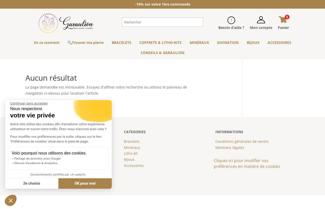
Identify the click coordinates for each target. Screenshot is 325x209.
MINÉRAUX (199, 42)
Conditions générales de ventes (242, 141)
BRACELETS (121, 42)
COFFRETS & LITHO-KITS (160, 42)
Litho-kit (131, 153)
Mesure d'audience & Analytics (35, 163)
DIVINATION (228, 42)
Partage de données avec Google (37, 158)
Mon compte (261, 27)
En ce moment (46, 42)
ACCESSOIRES (279, 42)
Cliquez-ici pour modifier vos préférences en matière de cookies (247, 163)
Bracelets (132, 141)
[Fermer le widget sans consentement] (29, 103)
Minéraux (132, 147)
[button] (11, 200)
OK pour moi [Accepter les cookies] (85, 183)
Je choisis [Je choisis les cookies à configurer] (31, 183)
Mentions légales (229, 147)
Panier (283, 27)
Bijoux (129, 159)
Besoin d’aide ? (231, 27)
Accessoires (134, 165)
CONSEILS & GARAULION (162, 52)
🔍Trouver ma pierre (86, 42)
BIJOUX (253, 42)
